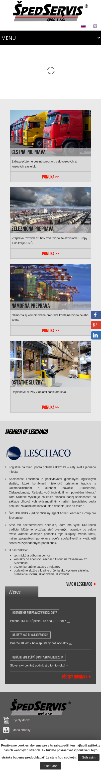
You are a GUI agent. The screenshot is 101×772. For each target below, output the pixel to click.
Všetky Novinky (74, 676)
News (15, 591)
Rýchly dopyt (21, 720)
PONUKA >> (50, 177)
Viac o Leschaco (79, 584)
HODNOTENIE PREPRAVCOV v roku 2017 (34, 613)
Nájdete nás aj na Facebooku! (30, 635)
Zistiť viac (50, 766)
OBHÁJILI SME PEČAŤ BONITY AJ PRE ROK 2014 (37, 657)
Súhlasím (89, 757)
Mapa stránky (21, 730)
